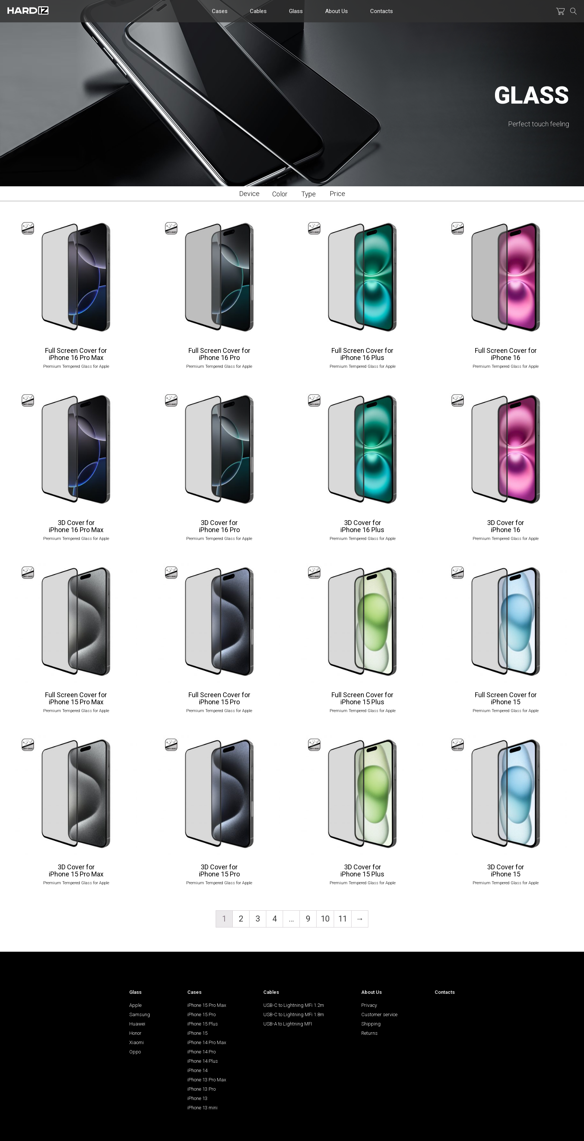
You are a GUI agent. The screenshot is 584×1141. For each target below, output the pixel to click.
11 (342, 918)
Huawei (137, 1024)
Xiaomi (136, 1042)
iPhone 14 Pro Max (206, 1042)
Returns (369, 1033)
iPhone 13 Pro (201, 1089)
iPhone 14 (197, 1070)
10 (325, 918)
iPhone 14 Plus (202, 1061)
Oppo (135, 1052)
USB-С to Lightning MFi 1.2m (293, 1005)
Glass (296, 11)
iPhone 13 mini (202, 1107)
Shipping (371, 1024)
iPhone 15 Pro (201, 1014)
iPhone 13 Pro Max (206, 1079)
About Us (336, 11)
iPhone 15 (197, 1033)
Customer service (379, 1014)
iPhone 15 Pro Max (206, 1005)
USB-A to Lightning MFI (287, 1024)
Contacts (381, 11)
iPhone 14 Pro (201, 1052)
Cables (258, 11)
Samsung (139, 1014)
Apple (135, 1005)
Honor (135, 1033)
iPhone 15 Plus (202, 1024)
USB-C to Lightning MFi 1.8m (293, 1014)
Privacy (369, 1005)
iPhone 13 (197, 1098)
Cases (220, 11)
